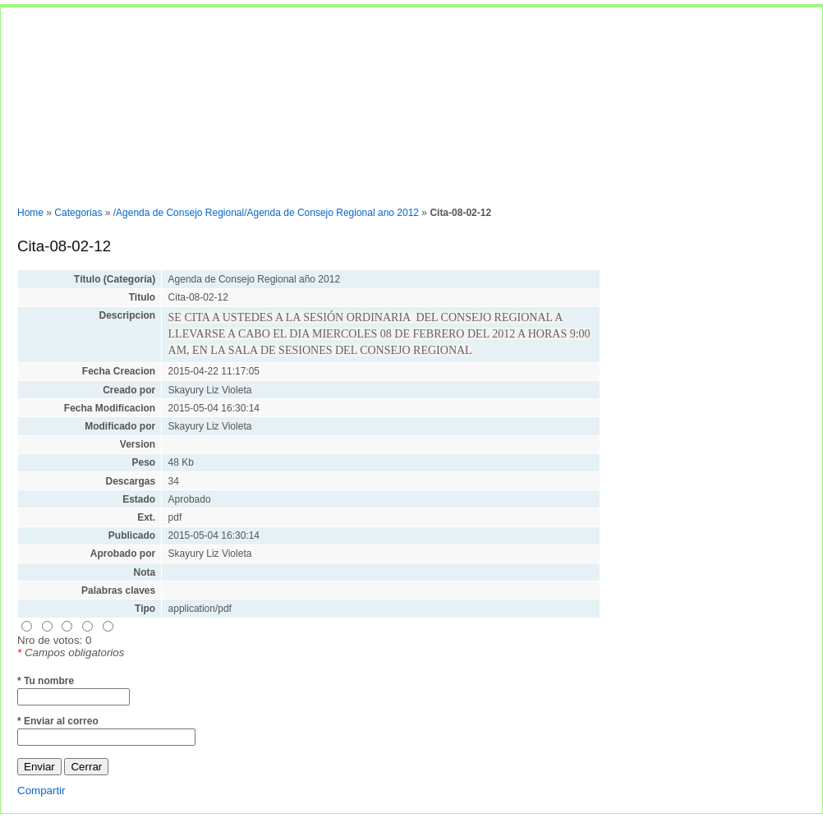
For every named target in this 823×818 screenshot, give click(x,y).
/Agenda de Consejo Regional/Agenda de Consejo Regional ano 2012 (266, 212)
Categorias (78, 212)
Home (30, 212)
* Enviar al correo (58, 721)
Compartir (41, 790)
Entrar (140, 188)
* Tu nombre (45, 681)
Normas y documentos (60, 188)
